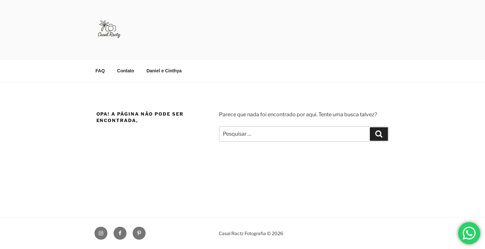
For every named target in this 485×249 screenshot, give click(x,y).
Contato (125, 70)
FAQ (100, 70)
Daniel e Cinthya (164, 70)
